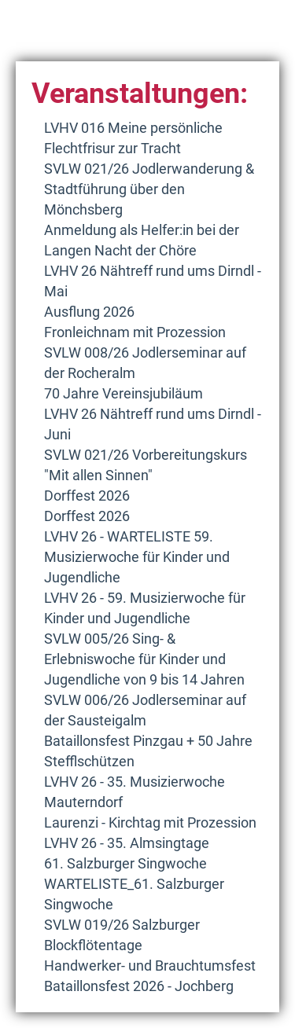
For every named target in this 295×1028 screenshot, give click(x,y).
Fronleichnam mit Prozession (135, 332)
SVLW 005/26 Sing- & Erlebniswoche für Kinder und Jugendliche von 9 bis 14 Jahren (144, 659)
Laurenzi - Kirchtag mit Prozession (150, 822)
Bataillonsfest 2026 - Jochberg (139, 986)
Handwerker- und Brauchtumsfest (150, 965)
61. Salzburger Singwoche (125, 863)
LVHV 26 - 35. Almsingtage (126, 843)
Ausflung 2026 (89, 311)
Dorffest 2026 (87, 495)
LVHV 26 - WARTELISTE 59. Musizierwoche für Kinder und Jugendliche (137, 557)
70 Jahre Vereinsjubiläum (123, 393)
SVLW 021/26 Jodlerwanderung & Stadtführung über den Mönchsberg (149, 189)
